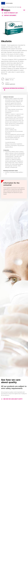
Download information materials (13, 89)
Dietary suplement (9, 15)
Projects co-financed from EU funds (11, 7)
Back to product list (10, 13)
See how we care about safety (12, 399)
